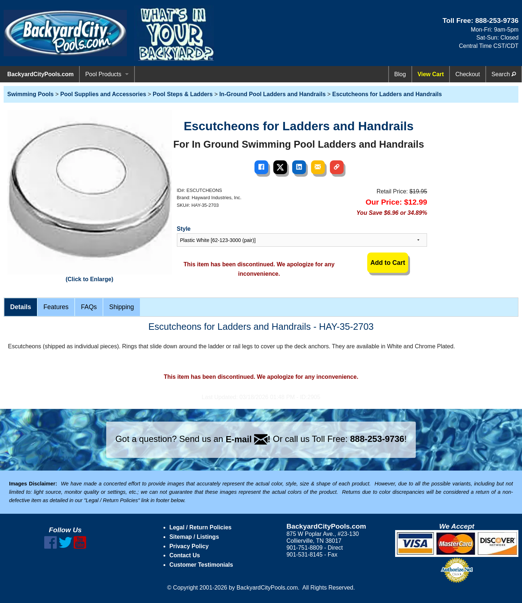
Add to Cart (387, 262)
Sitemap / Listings (194, 537)
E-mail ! (247, 439)
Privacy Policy (189, 546)
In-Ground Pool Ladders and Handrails (272, 94)
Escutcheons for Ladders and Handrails (387, 94)
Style (184, 229)
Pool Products (103, 74)
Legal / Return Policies (200, 527)
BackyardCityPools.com (40, 74)
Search (504, 74)
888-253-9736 (497, 20)
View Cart (431, 74)
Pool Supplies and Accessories (103, 94)
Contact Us (184, 555)
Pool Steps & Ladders (182, 94)
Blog (400, 74)
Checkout (467, 74)
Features (56, 307)
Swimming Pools (30, 94)
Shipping (121, 307)
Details (20, 307)
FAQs (89, 307)
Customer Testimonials (201, 565)
